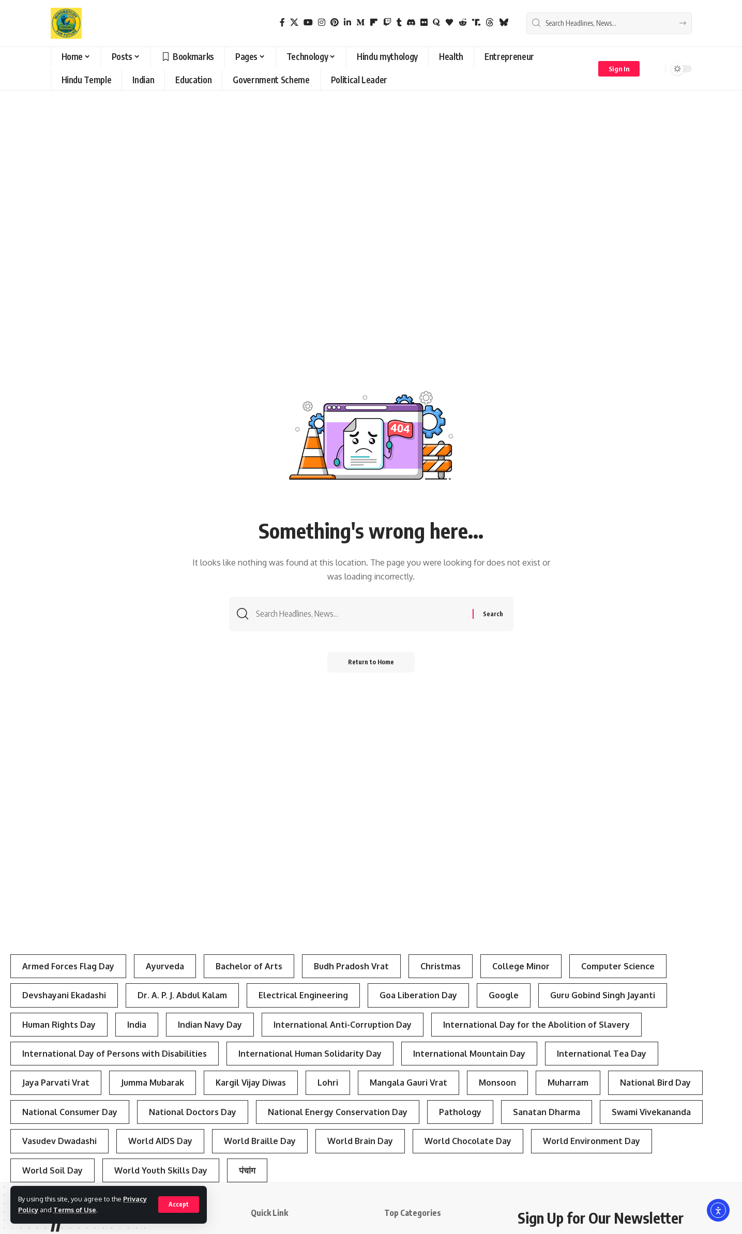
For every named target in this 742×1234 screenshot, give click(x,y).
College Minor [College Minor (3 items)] (521, 966)
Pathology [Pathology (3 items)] (460, 1112)
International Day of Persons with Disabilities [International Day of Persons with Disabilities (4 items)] (114, 1053)
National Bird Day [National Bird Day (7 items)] (655, 1082)
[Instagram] (321, 22)
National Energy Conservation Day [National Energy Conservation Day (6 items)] (337, 1112)
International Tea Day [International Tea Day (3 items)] (601, 1053)
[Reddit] (463, 22)
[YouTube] (308, 22)
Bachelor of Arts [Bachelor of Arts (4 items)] (249, 966)
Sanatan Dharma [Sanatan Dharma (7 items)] (546, 1112)
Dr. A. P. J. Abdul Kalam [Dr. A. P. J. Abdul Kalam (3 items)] (182, 995)
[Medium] (360, 22)
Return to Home (371, 662)
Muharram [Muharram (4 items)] (568, 1082)
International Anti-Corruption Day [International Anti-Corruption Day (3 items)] (343, 1024)
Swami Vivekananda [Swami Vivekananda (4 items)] (651, 1112)
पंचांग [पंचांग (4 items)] (247, 1170)
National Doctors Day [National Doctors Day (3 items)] (192, 1112)
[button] (178, 1204)
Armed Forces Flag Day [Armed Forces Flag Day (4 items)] (68, 966)
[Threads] (489, 22)
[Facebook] (282, 22)
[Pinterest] (334, 22)
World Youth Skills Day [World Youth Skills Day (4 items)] (160, 1170)
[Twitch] (387, 22)
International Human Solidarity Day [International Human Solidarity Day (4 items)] (310, 1053)
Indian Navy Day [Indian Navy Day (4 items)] (210, 1024)
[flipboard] (374, 22)
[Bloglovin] (449, 22)
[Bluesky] (503, 22)
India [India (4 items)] (136, 1024)
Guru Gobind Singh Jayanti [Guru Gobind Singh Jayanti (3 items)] (602, 995)
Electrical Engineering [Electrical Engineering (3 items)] (303, 995)
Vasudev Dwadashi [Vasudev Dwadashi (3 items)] (59, 1141)
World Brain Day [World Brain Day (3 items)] (360, 1141)
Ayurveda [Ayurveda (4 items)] (165, 966)
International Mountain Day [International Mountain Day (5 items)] (469, 1053)
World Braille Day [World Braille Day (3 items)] (260, 1141)
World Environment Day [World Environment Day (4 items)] (591, 1141)
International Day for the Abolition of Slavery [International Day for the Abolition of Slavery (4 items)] (536, 1024)
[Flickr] (424, 22)
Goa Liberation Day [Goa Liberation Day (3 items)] (418, 995)
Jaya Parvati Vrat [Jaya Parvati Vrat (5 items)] (55, 1082)
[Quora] (436, 22)
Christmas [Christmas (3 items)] (440, 966)
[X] (294, 22)
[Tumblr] (399, 22)
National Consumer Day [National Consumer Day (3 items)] (69, 1112)
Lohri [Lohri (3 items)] (327, 1082)
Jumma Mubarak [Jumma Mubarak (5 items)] (152, 1082)
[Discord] (411, 22)
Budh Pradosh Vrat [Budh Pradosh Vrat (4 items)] (351, 966)
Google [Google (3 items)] (504, 995)
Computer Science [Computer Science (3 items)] (618, 966)
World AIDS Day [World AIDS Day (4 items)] (160, 1141)
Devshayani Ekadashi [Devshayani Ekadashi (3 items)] (64, 995)
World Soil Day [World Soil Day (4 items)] (52, 1170)
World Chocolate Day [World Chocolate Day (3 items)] (468, 1141)
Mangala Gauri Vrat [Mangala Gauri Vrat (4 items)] (408, 1082)
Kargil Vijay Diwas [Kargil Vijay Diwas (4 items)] (251, 1082)
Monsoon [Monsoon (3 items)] (497, 1082)
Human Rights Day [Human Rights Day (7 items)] (59, 1024)
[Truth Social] (476, 22)
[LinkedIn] (347, 22)
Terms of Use (74, 1210)
